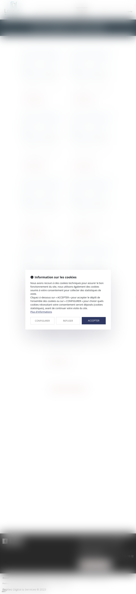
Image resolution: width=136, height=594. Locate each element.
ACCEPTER (93, 320)
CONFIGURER (42, 320)
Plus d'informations (41, 311)
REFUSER (68, 320)
